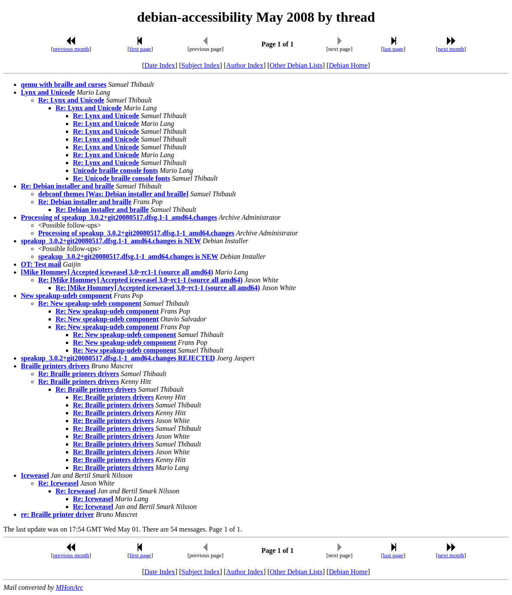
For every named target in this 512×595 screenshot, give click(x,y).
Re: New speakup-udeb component (89, 303)
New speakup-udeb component (66, 295)
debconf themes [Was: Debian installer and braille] (113, 194)
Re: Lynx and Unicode (71, 100)
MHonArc (69, 587)
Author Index (244, 65)
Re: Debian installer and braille (67, 186)
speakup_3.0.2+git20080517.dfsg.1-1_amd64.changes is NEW (111, 241)
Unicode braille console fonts (115, 170)
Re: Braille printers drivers (78, 373)
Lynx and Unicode (48, 92)
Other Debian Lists (296, 65)
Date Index (159, 65)
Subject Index (200, 65)
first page (140, 49)
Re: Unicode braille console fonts (121, 178)
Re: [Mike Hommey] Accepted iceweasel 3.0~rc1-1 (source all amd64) (140, 280)
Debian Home (348, 65)
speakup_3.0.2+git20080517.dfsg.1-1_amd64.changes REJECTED (118, 358)
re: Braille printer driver (57, 514)
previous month (71, 49)
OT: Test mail (41, 264)
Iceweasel (35, 475)
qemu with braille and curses (63, 84)
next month (451, 49)
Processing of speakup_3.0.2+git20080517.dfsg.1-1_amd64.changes (119, 217)
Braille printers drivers (55, 366)
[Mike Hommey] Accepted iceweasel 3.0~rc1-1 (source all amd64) (117, 272)
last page (393, 49)
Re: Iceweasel (58, 483)
